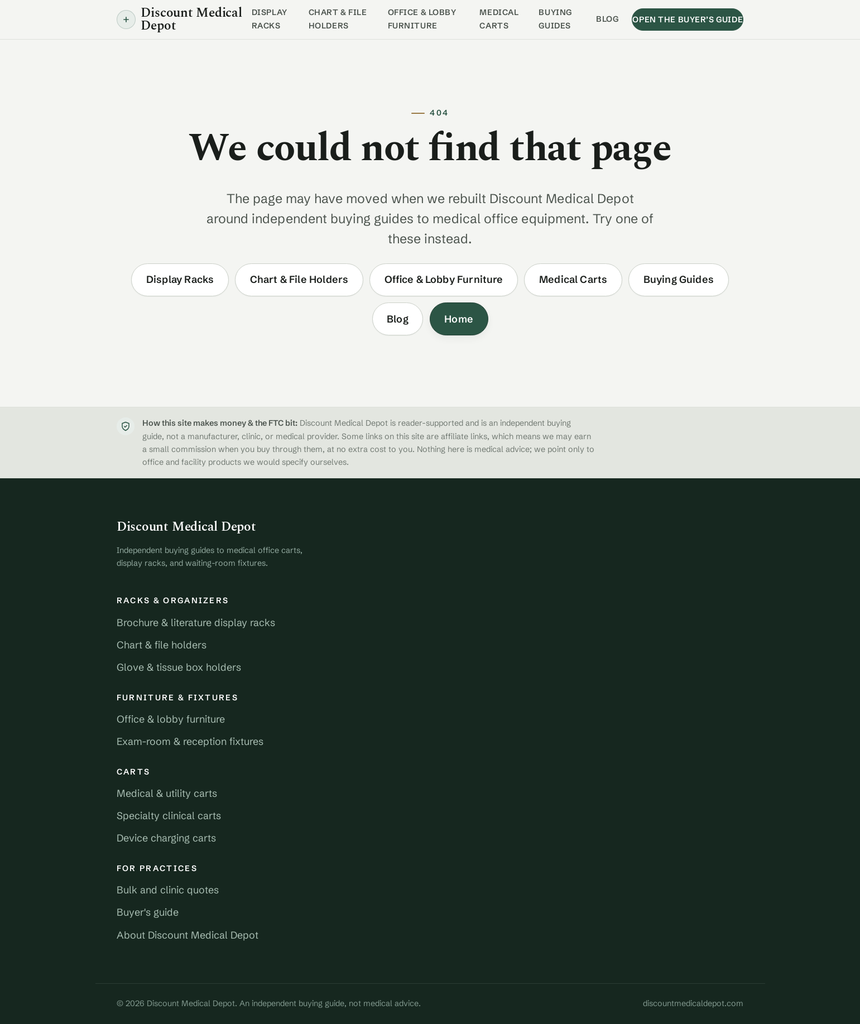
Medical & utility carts (167, 793)
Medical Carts (498, 19)
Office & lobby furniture (171, 719)
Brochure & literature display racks (196, 622)
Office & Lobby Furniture (422, 19)
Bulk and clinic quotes (168, 889)
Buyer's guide (148, 912)
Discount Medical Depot (186, 527)
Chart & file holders (161, 644)
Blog (607, 19)
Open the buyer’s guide (687, 20)
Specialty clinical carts (169, 815)
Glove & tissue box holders (179, 667)
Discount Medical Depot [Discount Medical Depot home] (179, 19)
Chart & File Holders (338, 19)
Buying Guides (555, 19)
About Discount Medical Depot (187, 935)
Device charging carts (166, 837)
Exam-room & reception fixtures (190, 741)
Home (458, 319)
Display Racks (269, 19)
